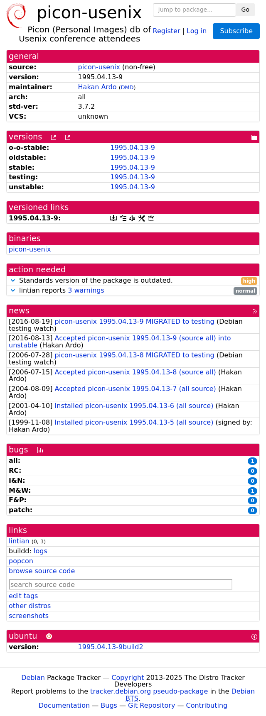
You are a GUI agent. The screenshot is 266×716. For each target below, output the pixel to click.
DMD (127, 87)
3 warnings (86, 290)
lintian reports (133, 290)
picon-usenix (99, 67)
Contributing (207, 705)
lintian (19, 541)
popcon (21, 561)
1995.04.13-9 (132, 148)
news (19, 310)
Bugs (109, 705)
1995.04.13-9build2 (110, 647)
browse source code (42, 571)
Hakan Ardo (97, 87)
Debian (33, 678)
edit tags (23, 596)
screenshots (29, 616)
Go (245, 9)
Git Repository (151, 705)
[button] (13, 280)
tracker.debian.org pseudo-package (149, 691)
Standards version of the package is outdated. (133, 280)
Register (166, 30)
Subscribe (236, 31)
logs (40, 551)
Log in (197, 30)
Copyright (127, 678)
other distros (30, 606)
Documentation (64, 705)
